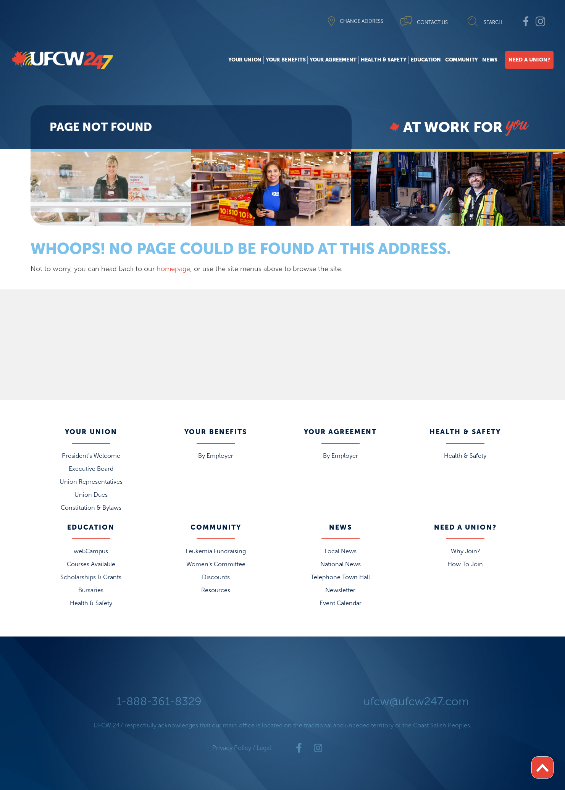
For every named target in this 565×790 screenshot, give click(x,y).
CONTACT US (432, 22)
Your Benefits (285, 60)
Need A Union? (529, 60)
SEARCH (493, 22)
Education (426, 60)
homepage (173, 269)
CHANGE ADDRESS (361, 21)
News (489, 60)
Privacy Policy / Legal (241, 747)
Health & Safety (384, 60)
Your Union (245, 60)
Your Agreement (333, 60)
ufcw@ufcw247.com (416, 701)
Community (461, 60)
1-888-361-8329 (159, 701)
